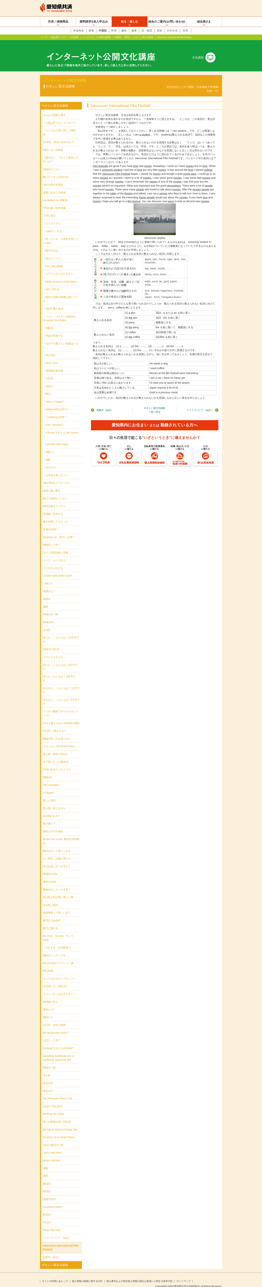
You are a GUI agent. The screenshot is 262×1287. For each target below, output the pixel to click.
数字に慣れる (50, 922)
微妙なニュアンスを (54, 949)
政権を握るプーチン (54, 500)
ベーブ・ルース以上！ (55, 554)
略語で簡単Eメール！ (55, 492)
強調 (45, 600)
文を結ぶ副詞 (50, 899)
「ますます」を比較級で (57, 941)
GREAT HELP (51, 643)
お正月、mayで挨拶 (54, 1019)
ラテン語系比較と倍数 (55, 546)
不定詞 (46, 1216)
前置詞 (46, 1185)
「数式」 (48, 388)
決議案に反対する (53, 508)
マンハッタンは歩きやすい (58, 988)
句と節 (46, 1069)
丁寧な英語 (49, 209)
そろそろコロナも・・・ (57, 562)
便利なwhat (49, 875)
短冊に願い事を (52, 484)
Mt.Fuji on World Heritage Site (60, 1123)
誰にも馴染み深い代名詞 (57, 1115)
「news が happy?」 (55, 395)
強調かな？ (49, 585)
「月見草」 (49, 372)
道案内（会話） (104, 404)
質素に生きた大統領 (54, 186)
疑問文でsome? (52, 914)
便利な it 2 (49, 1003)
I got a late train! (52, 1146)
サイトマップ (183, 1275)
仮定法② (48, 1077)
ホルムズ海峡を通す (54, 109)
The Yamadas (51, 779)
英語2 (127, 37)
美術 (159, 30)
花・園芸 (146, 30)
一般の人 (48, 577)
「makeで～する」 (53, 225)
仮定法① (48, 1085)
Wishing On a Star (53, 1108)
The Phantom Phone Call (57, 1092)
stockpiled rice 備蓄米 (55, 194)
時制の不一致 (50, 608)
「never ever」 (51, 357)
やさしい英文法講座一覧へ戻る (154, 404)
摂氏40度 (48, 964)
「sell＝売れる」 (52, 283)
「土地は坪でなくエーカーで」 (60, 117)
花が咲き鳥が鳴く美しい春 (58, 891)
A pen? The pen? (53, 1100)
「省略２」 (49, 446)
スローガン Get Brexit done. (59, 740)
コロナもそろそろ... (54, 651)
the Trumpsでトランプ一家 (58, 957)
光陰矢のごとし (52, 163)
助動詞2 (47, 771)
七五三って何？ (52, 1034)
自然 (185, 30)
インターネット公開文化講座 (96, 37)
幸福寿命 (78, 30)
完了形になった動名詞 (55, 755)
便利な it (47, 1011)
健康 (134, 30)
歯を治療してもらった (55, 515)
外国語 (103, 30)
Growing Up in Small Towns (59, 1131)
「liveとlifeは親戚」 (54, 260)
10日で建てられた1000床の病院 (61, 717)
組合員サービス (58, 37)
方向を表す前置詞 (53, 178)
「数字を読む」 (52, 244)
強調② (46, 593)
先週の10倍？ (50, 523)
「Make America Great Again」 (61, 275)
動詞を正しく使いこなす (57, 845)
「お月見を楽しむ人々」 (57, 469)
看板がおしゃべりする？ (57, 883)
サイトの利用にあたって (55, 1275)
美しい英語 (49, 794)
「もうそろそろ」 (53, 217)
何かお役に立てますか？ (57, 860)
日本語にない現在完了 (55, 980)
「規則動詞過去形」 (54, 364)
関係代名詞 (49, 1193)
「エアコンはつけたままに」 (59, 267)
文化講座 (74, 37)
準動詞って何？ (52, 539)
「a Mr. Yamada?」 (54, 419)
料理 (114, 30)
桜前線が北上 (50, 995)
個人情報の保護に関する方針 (87, 1275)
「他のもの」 (50, 461)
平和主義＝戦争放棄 (54, 202)
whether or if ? (51, 810)
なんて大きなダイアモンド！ (59, 972)
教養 (91, 30)
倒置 (45, 1170)
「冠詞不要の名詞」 (54, 302)
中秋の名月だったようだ (57, 763)
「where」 (49, 380)
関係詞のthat (50, 868)
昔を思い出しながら (54, 802)
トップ (44, 37)
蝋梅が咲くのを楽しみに (57, 732)
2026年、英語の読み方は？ (58, 136)
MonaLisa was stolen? (56, 1026)
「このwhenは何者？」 (56, 411)
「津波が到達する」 (54, 329)
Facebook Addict (52, 1200)
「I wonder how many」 (57, 438)
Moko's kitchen (51, 1154)
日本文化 (172, 30)
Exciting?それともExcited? (58, 1042)
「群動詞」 (49, 322)
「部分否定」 (50, 349)
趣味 (124, 30)
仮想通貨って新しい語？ (57, 906)
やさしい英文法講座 (143, 37)
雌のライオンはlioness (56, 171)
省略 (45, 1162)
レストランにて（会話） (200, 404)
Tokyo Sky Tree (52, 1224)
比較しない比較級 (53, 144)
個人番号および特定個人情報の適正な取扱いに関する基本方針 (139, 1275)
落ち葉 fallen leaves (55, 748)
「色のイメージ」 (53, 252)
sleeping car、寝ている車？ (59, 531)
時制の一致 (49, 1061)
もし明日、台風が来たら (57, 852)
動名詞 (46, 1208)
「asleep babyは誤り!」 (56, 403)
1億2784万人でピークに (56, 477)
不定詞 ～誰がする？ (54, 725)
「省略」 (48, 453)
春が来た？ (49, 817)
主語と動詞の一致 (53, 1139)
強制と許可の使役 (53, 825)
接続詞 (46, 1177)
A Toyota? (48, 786)
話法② (46, 624)
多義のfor (48, 616)
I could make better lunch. (58, 569)
